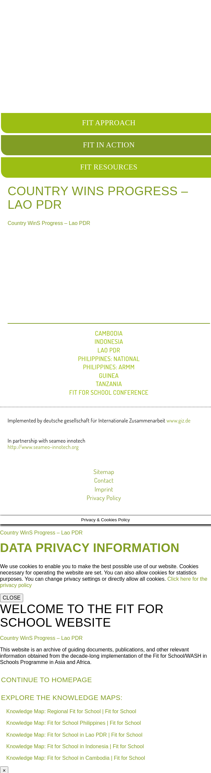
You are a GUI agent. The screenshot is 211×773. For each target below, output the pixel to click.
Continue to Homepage (46, 679)
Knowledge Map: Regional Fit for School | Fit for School (71, 711)
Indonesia (109, 341)
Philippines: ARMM (109, 367)
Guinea (109, 375)
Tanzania (109, 384)
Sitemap (104, 471)
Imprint (104, 489)
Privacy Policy (104, 498)
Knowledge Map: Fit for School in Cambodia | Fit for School (75, 758)
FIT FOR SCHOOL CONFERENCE (108, 392)
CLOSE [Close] (12, 598)
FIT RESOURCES (108, 167)
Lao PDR (109, 350)
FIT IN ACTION (109, 145)
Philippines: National (109, 358)
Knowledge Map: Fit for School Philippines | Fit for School (73, 723)
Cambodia (109, 333)
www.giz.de (179, 420)
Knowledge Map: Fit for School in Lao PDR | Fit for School (74, 735)
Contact (104, 480)
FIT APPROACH (109, 123)
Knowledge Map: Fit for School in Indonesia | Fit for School (75, 746)
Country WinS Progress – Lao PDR (49, 223)
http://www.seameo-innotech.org (43, 447)
